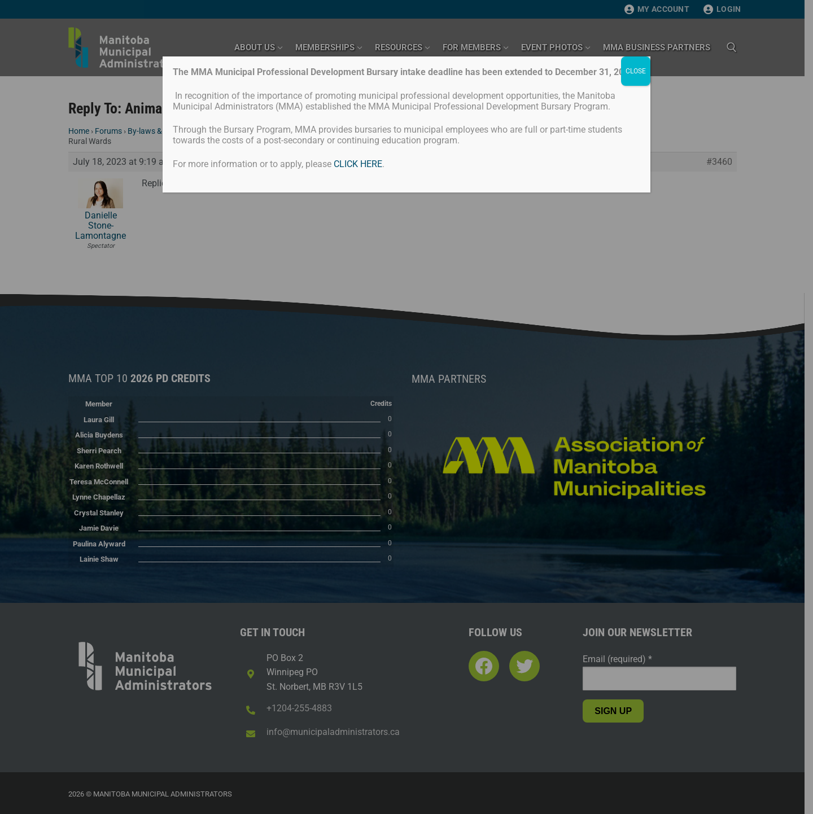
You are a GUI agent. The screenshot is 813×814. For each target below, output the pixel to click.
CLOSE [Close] (636, 71)
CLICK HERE (358, 164)
